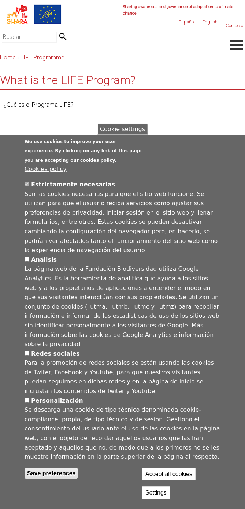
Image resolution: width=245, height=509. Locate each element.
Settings (156, 493)
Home (8, 57)
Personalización (57, 400)
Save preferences (51, 473)
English (210, 22)
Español (187, 22)
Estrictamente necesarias (73, 184)
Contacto (234, 25)
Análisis (44, 259)
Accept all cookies (168, 474)
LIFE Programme (42, 57)
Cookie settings (122, 129)
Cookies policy (46, 169)
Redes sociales (55, 353)
